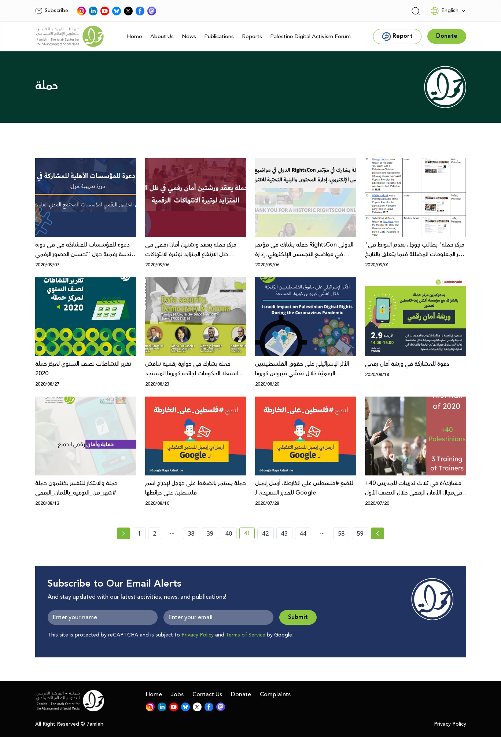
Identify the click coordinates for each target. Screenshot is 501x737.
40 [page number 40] (228, 533)
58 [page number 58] (341, 533)
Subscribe (51, 11)
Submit (298, 617)
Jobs (177, 694)
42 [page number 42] (265, 533)
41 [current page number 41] (249, 534)
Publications (219, 36)
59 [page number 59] (360, 533)
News (189, 36)
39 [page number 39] (210, 533)
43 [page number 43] (284, 533)
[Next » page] (377, 533)
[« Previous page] (123, 533)
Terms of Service (245, 635)
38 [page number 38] (191, 533)
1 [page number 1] (139, 533)
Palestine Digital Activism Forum (310, 36)
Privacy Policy (197, 635)
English (444, 11)
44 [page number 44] (303, 533)
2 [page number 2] (154, 533)
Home (134, 36)
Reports (252, 36)
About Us (162, 36)
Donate (241, 694)
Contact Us (207, 694)
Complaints (275, 694)
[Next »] (377, 533)
